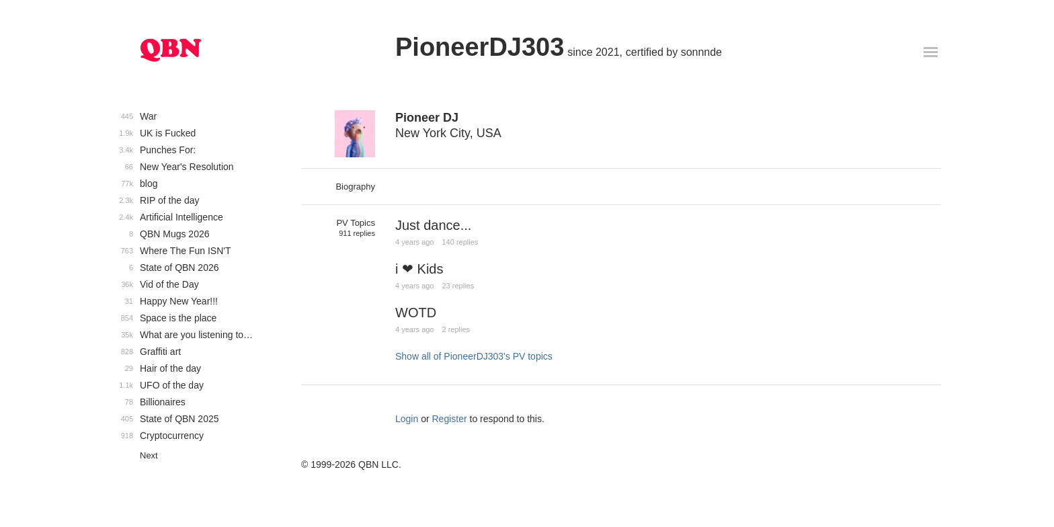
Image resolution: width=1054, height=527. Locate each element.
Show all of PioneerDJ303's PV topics (474, 356)
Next (149, 455)
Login (406, 418)
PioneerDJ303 (479, 47)
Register (449, 418)
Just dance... (433, 225)
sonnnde (701, 52)
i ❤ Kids (419, 268)
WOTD (415, 312)
